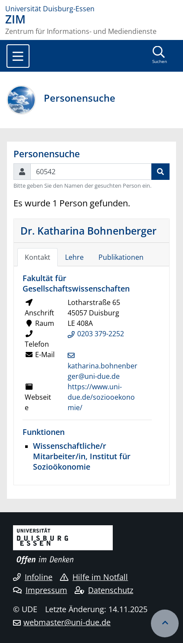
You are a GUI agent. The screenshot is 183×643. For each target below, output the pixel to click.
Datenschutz (104, 590)
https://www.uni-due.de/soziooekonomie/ (101, 397)
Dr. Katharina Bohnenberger (88, 231)
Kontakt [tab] (37, 257)
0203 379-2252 (100, 333)
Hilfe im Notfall (94, 577)
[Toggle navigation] (18, 56)
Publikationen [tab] (121, 257)
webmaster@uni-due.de (67, 622)
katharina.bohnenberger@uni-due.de (102, 371)
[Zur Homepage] (91, 8)
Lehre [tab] (74, 257)
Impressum (40, 590)
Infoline (32, 577)
